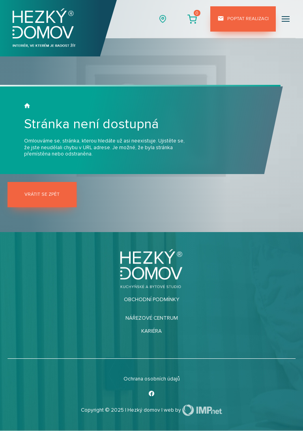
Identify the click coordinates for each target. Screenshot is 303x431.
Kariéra (151, 331)
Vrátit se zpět (42, 194)
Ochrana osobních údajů (151, 379)
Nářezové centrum (151, 318)
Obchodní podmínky (152, 299)
